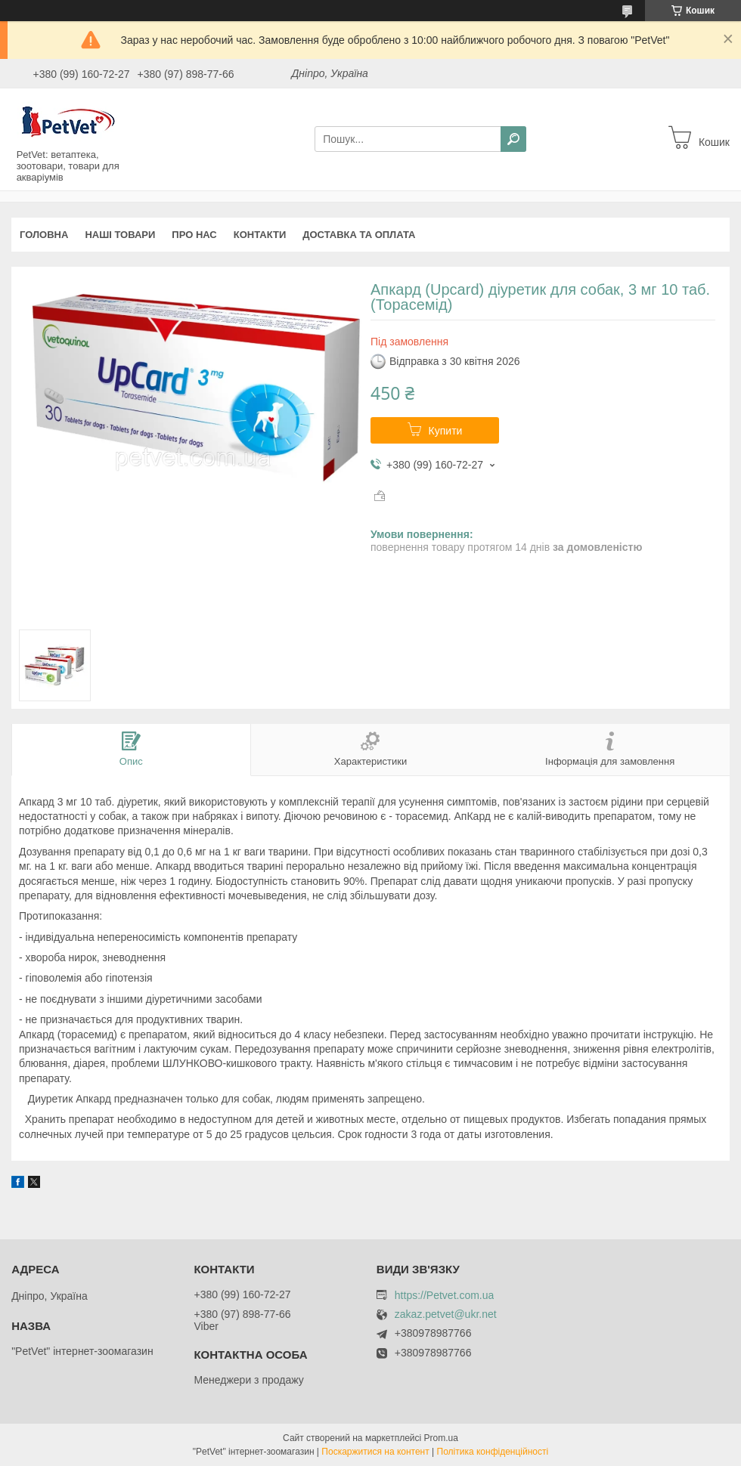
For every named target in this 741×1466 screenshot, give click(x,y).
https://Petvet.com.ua (445, 1295)
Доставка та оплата (358, 234)
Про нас (194, 234)
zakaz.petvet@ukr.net (446, 1314)
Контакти (260, 234)
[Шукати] (513, 139)
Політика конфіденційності (493, 1451)
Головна (44, 234)
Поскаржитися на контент (375, 1451)
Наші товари (120, 234)
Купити (446, 431)
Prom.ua (441, 1438)
